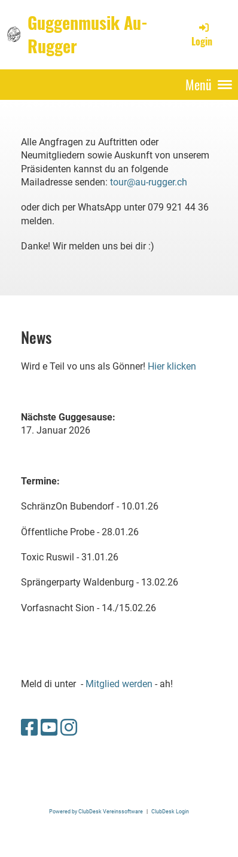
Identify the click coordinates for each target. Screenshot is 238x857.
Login (201, 34)
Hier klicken (172, 366)
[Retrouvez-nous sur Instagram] (68, 727)
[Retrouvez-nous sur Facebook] (29, 727)
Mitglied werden (119, 684)
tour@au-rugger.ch (148, 182)
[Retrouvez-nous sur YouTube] (49, 727)
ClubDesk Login (170, 811)
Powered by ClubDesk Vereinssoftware (96, 811)
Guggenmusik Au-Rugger (88, 34)
